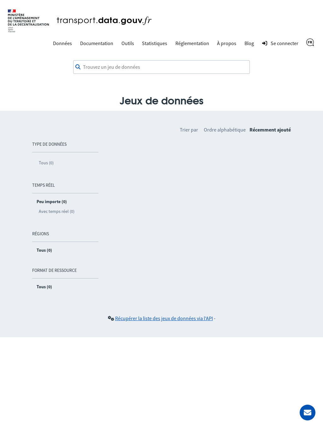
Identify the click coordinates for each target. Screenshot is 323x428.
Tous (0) (46, 163)
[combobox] (161, 67)
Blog (249, 43)
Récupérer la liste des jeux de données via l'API (164, 318)
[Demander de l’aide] (307, 412)
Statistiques (154, 43)
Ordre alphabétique (225, 129)
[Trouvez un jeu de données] (161, 67)
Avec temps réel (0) (56, 211)
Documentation (96, 43)
